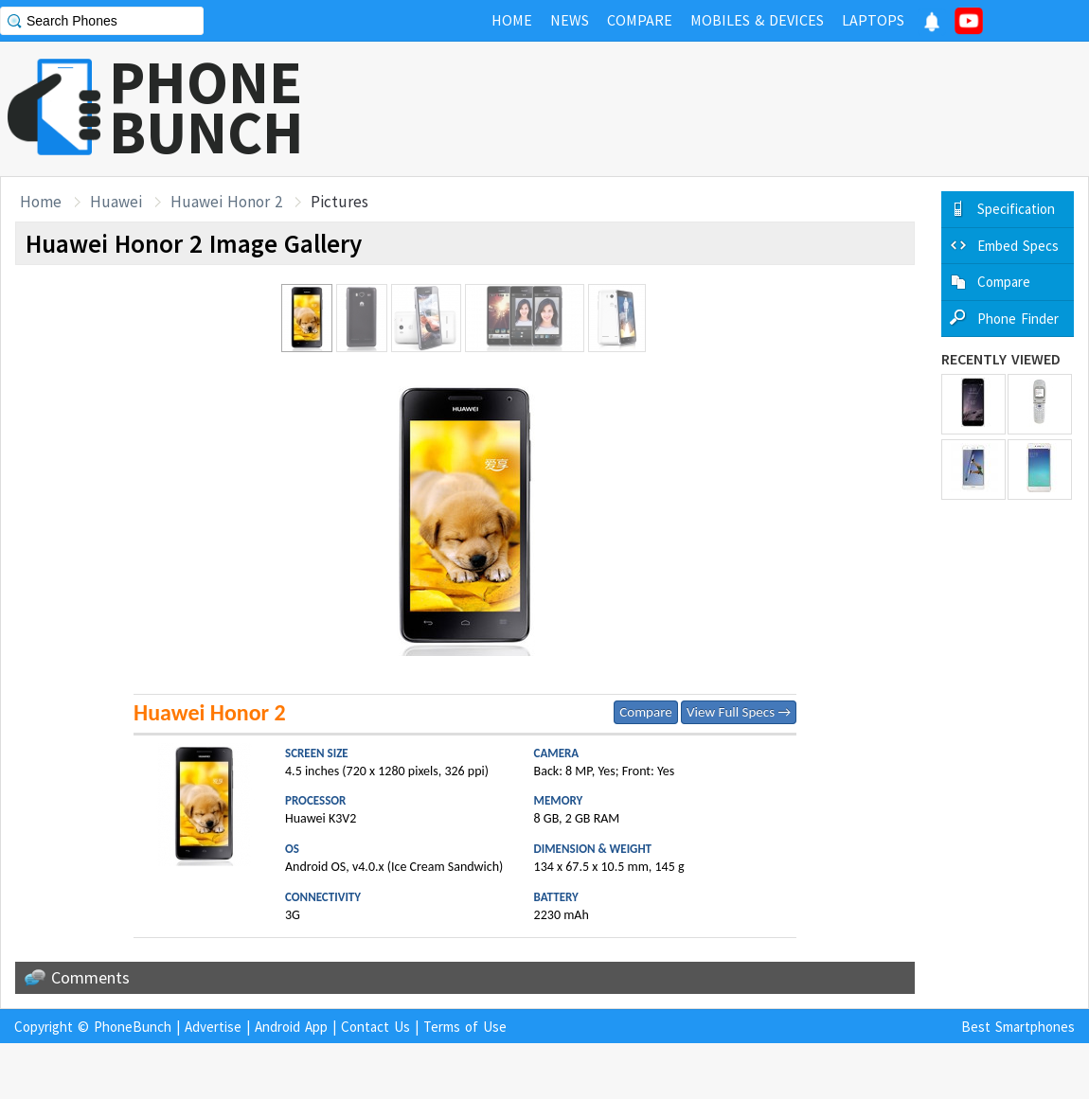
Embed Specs (1018, 246)
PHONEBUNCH (206, 107)
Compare (645, 711)
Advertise (213, 1027)
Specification (1016, 209)
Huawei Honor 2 (226, 201)
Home (41, 201)
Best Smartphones (1018, 1027)
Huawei (116, 201)
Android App (291, 1027)
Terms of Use (465, 1027)
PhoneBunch (132, 1027)
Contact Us (375, 1027)
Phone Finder (1018, 319)
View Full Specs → (739, 711)
